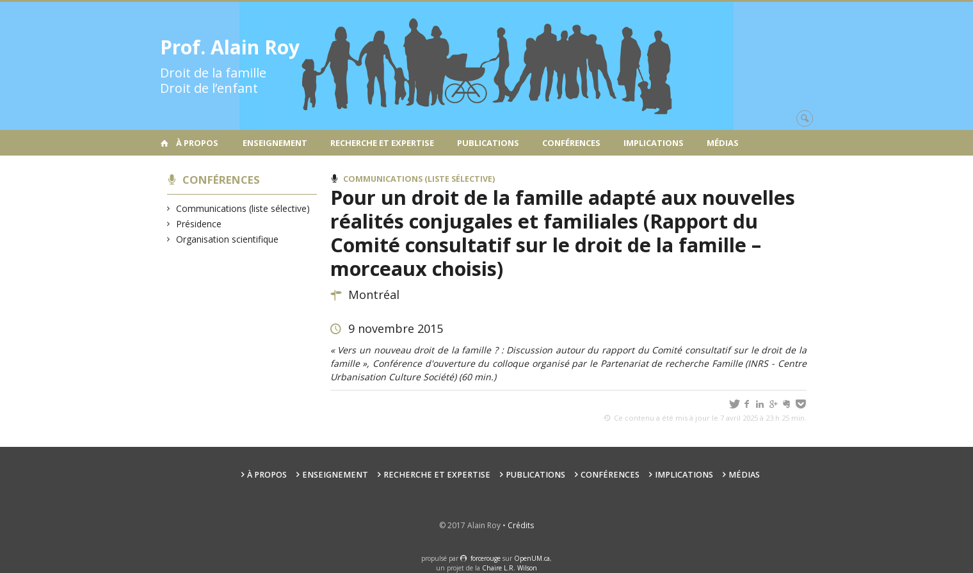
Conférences (571, 143)
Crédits (521, 525)
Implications (653, 143)
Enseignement (275, 143)
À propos (197, 143)
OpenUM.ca (532, 558)
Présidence (199, 224)
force (485, 558)
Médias (723, 143)
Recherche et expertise (382, 143)
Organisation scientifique (227, 239)
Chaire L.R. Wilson (509, 567)
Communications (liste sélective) (243, 208)
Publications (488, 143)
